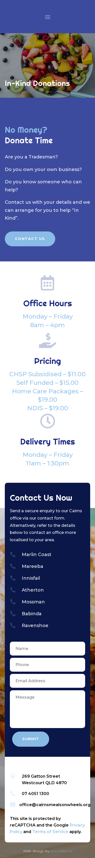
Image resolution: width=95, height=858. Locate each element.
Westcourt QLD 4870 (44, 782)
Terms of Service (50, 831)
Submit (30, 739)
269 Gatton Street (41, 776)
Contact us (18, 202)
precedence (61, 851)
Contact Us (30, 238)
